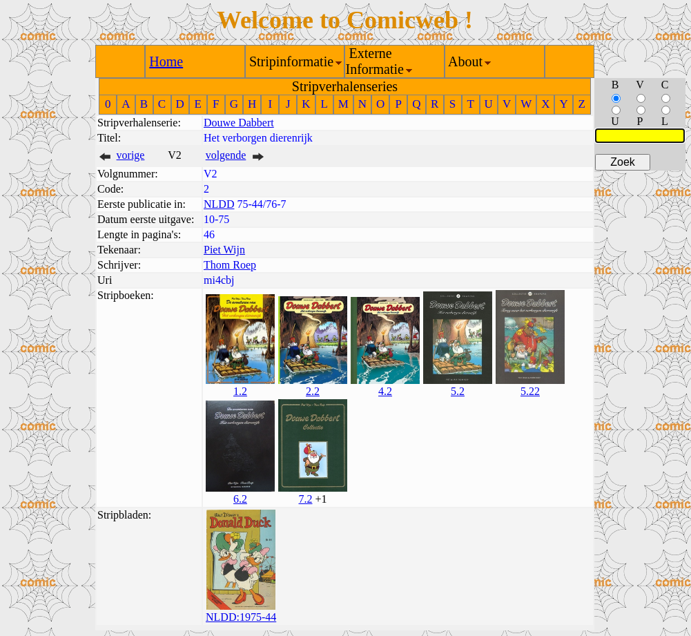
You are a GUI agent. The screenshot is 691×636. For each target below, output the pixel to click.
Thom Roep (230, 265)
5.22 (530, 391)
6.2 (240, 499)
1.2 (240, 391)
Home (166, 61)
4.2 (385, 391)
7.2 (305, 499)
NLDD (219, 204)
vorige (131, 155)
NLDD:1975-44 (241, 617)
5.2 (458, 391)
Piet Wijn (224, 250)
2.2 (313, 391)
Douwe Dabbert (239, 122)
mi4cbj (219, 280)
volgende (226, 155)
